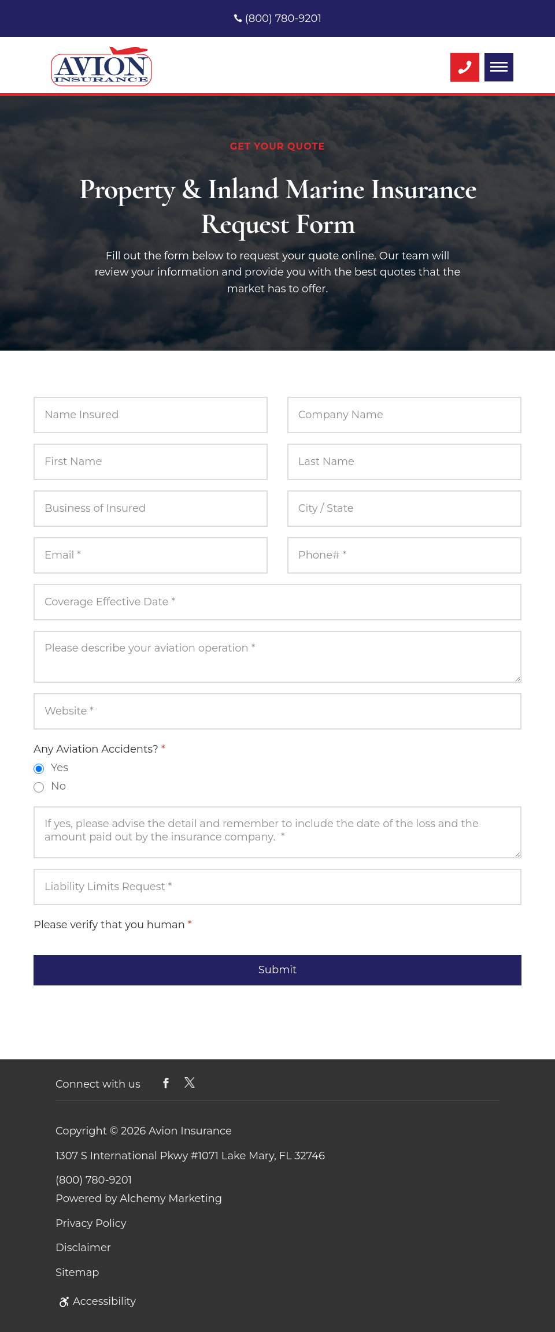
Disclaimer (83, 1247)
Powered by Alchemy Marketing (139, 1198)
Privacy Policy (91, 1223)
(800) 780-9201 (277, 18)
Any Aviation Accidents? (99, 749)
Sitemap (77, 1272)
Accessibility (96, 1301)
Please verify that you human (113, 924)
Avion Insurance (190, 1131)
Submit (277, 969)
